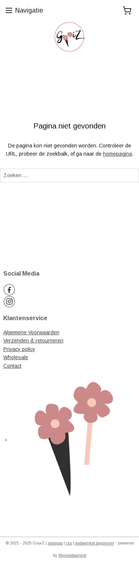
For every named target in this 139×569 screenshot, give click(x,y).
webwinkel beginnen (94, 543)
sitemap (55, 543)
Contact (12, 366)
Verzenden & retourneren (33, 341)
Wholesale (15, 357)
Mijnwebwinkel (72, 555)
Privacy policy (19, 349)
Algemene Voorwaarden (31, 332)
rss (69, 543)
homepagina (117, 154)
